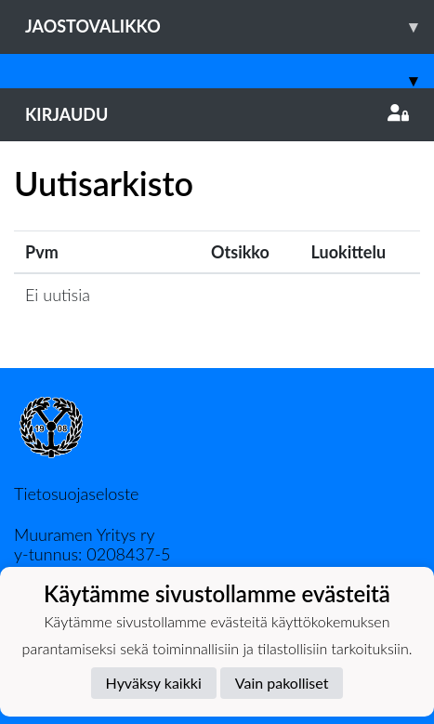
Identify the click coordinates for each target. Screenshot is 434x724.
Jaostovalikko (229, 26)
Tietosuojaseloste (76, 493)
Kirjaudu (217, 114)
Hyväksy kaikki (154, 682)
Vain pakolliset (282, 682)
